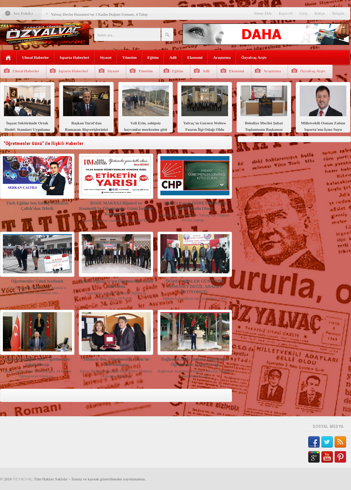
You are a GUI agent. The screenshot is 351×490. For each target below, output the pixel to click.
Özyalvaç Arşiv (254, 57)
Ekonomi (195, 57)
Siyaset (106, 57)
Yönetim (129, 57)
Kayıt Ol (286, 13)
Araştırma (222, 57)
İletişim (338, 13)
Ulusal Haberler (35, 57)
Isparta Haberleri (74, 57)
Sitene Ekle (263, 13)
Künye (320, 13)
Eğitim (153, 57)
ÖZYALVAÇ (23, 479)
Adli (172, 57)
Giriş (304, 13)
